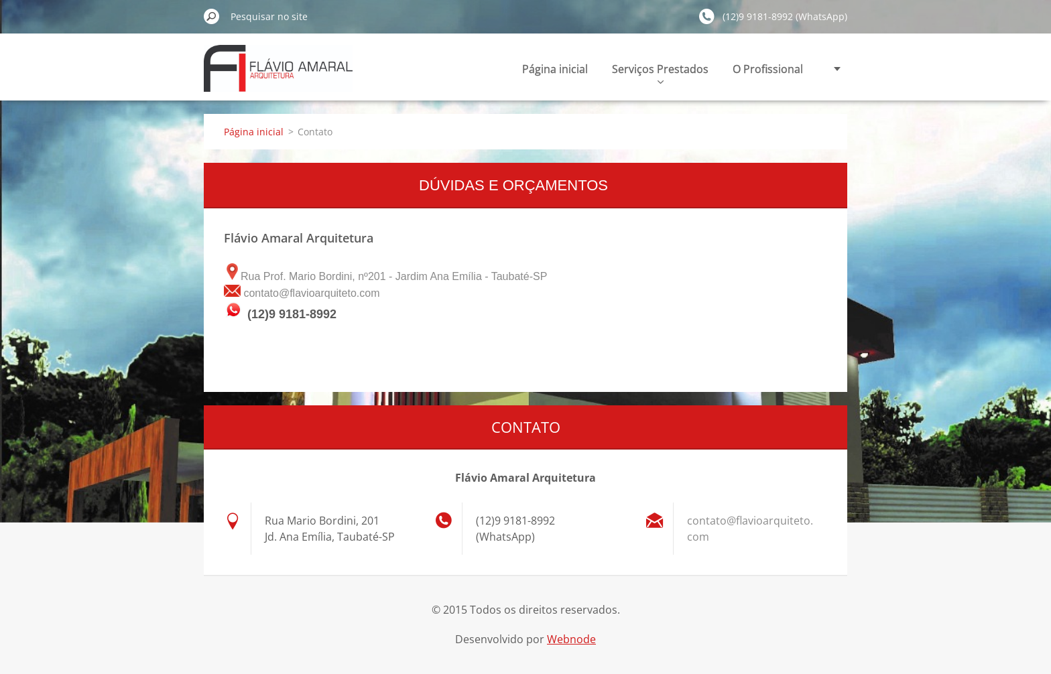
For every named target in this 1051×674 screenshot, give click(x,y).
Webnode (571, 639)
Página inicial (555, 69)
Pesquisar (212, 16)
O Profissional (768, 69)
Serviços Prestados (660, 73)
